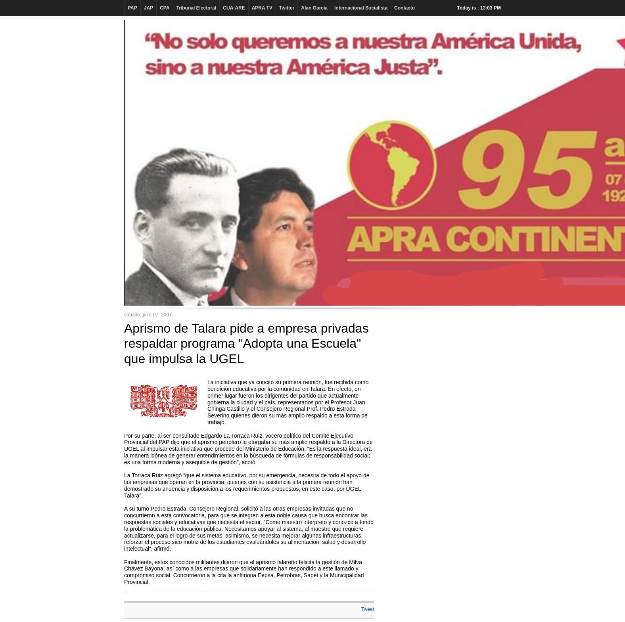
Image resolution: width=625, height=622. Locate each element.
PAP (132, 8)
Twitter (286, 8)
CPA (164, 8)
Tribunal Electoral (196, 8)
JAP (148, 8)
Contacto (404, 8)
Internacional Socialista (360, 8)
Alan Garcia (314, 8)
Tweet (367, 609)
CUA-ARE (234, 8)
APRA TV (262, 8)
